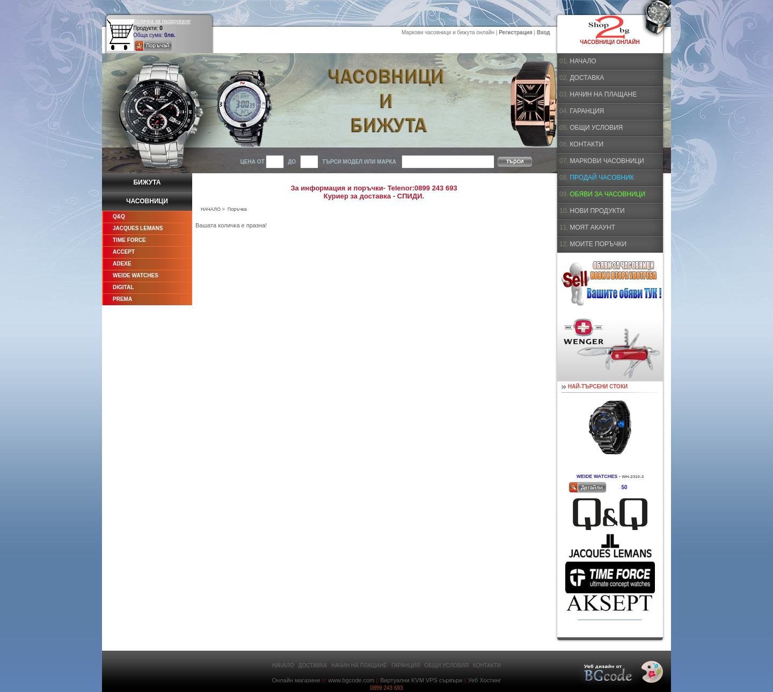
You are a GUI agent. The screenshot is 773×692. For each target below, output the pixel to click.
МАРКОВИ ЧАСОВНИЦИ (607, 161)
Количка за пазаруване (162, 21)
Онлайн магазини (295, 680)
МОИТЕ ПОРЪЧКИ (598, 244)
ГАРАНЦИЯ (587, 111)
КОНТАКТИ (586, 144)
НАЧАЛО (211, 209)
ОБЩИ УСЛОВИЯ (596, 127)
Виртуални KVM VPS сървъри (421, 680)
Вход (543, 32)
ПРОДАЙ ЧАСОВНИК (601, 177)
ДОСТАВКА (587, 78)
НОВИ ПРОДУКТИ (597, 211)
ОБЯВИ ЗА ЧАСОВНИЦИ (607, 194)
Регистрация (516, 32)
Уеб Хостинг (484, 680)
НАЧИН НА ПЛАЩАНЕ (603, 94)
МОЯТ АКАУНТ (592, 227)
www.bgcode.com (351, 680)
